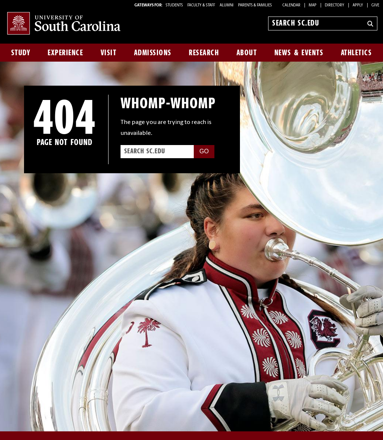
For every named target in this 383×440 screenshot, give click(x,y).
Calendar (291, 5)
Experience (65, 52)
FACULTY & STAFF (201, 5)
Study (21, 52)
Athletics (356, 52)
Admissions (153, 52)
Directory (334, 5)
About (247, 52)
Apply (358, 5)
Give (375, 5)
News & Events (299, 52)
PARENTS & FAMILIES (255, 5)
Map (313, 5)
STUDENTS (175, 5)
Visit (109, 52)
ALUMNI (227, 5)
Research (204, 52)
